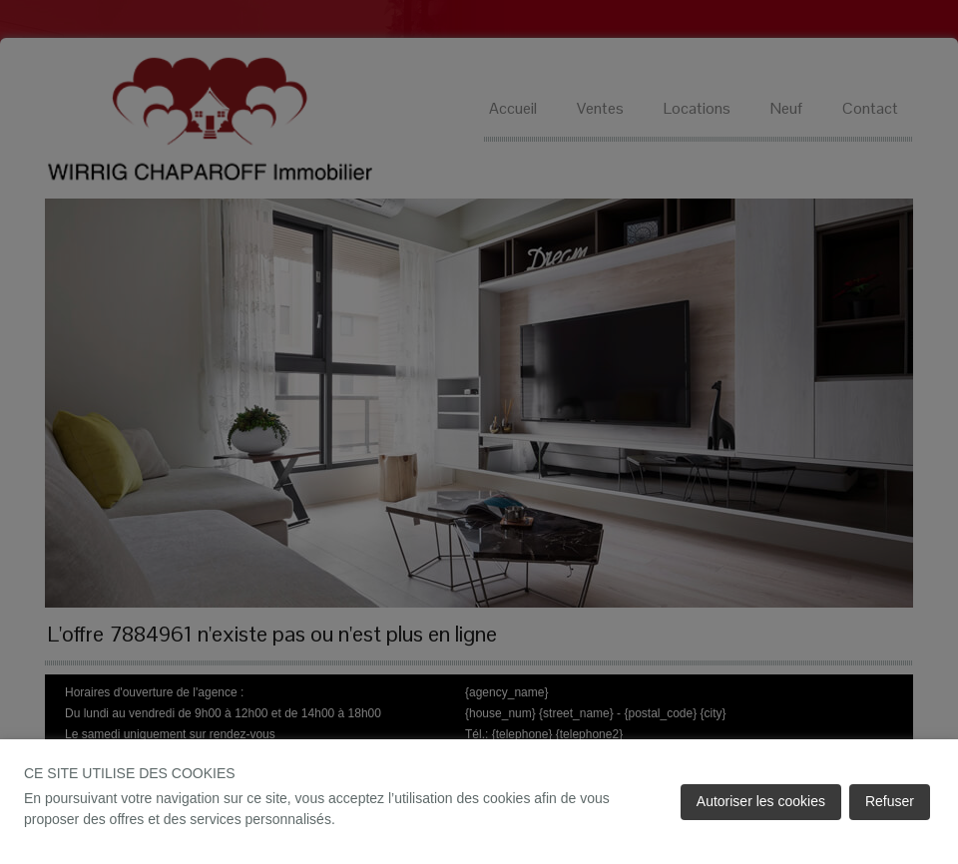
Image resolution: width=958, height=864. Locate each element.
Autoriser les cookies (761, 801)
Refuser (889, 801)
